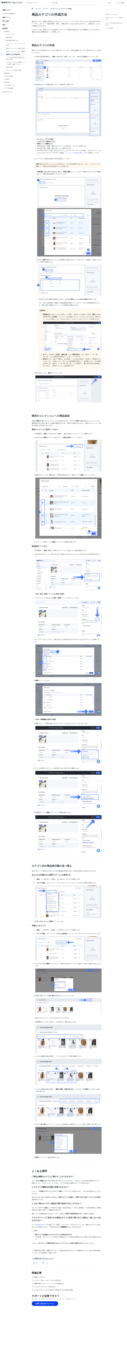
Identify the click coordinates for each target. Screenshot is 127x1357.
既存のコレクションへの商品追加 (114, 18)
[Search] (74, 3)
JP (109, 3)
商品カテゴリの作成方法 (13, 54)
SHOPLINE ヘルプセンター (32, 9)
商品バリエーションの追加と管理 (15, 48)
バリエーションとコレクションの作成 (60, 8)
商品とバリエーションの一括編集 (15, 51)
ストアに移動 (120, 3)
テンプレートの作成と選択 (73, 153)
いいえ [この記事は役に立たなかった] (46, 1263)
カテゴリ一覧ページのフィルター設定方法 (47, 1280)
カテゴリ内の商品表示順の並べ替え (114, 24)
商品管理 (45, 8)
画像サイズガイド (40, 1277)
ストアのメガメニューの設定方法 (44, 1287)
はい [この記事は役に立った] (37, 1263)
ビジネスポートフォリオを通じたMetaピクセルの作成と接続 (53, 1290)
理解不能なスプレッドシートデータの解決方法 (49, 1283)
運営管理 (38, 8)
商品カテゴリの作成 (111, 14)
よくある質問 (109, 28)
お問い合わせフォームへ (45, 1304)
